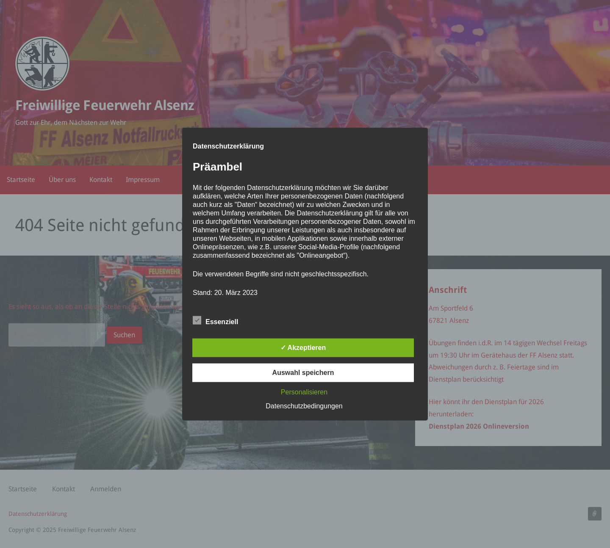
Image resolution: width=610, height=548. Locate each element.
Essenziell (215, 320)
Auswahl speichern (303, 372)
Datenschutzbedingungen (304, 406)
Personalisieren (304, 392)
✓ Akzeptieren (303, 347)
